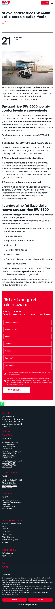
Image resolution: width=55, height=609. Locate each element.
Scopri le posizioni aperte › (12, 523)
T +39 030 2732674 (8, 456)
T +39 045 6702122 (8, 504)
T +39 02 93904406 (9, 465)
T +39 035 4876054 (9, 446)
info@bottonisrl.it (8, 506)
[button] (27, 404)
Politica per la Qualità (10, 540)
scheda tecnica (17, 279)
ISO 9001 (5, 542)
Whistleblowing (8, 537)
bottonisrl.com (7, 508)
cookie (14, 374)
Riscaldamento (8, 556)
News (4, 23)
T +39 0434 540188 (9, 484)
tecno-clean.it (7, 488)
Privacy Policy (7, 534)
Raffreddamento (8, 553)
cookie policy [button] (17, 584)
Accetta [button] (40, 600)
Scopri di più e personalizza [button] (27, 605)
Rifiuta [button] (14, 600)
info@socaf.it (7, 448)
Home (4, 21)
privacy (9, 374)
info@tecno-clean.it (9, 486)
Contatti (5, 529)
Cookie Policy (7, 531)
